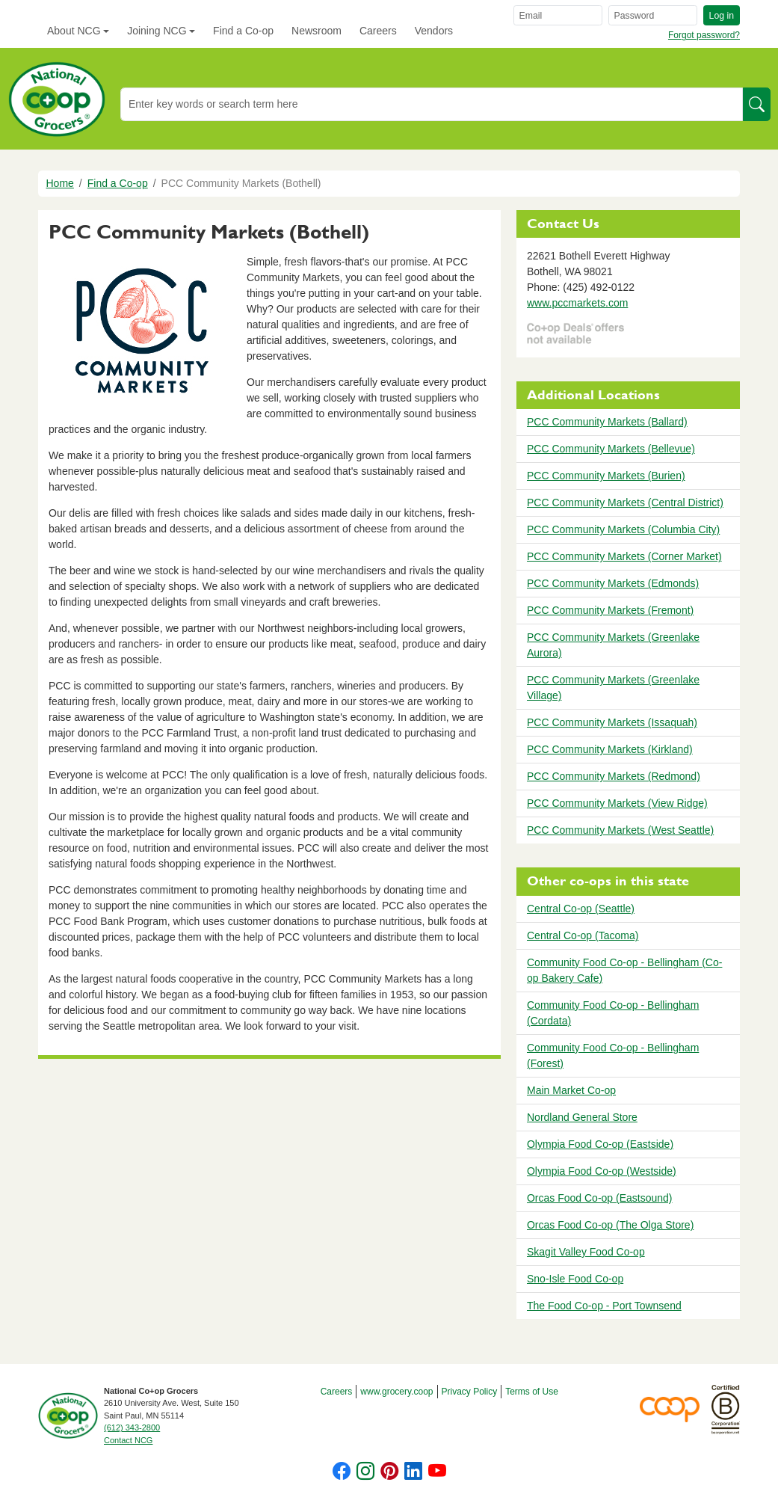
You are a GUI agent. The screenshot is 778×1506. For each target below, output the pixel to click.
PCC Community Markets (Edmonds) (613, 583)
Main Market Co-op (571, 1090)
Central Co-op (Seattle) (581, 909)
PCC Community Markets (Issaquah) (612, 722)
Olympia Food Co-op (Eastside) (600, 1144)
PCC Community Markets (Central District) (625, 502)
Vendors (434, 31)
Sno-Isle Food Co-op (575, 1279)
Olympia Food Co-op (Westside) (601, 1171)
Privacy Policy (470, 1391)
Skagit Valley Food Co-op (586, 1252)
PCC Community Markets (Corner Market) (624, 556)
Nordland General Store (582, 1117)
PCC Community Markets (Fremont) (610, 610)
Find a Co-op (243, 31)
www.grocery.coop (396, 1391)
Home (60, 183)
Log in (721, 15)
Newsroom (316, 31)
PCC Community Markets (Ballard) (607, 422)
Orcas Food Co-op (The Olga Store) (610, 1225)
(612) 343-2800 (132, 1427)
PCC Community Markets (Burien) (606, 476)
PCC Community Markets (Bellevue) (611, 449)
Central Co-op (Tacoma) (582, 935)
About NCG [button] (74, 31)
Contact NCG (128, 1440)
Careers (378, 31)
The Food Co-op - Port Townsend (604, 1306)
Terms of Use (531, 1391)
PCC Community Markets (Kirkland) (610, 749)
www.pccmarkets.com (577, 303)
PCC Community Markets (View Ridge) (617, 803)
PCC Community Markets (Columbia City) (623, 529)
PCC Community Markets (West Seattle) (620, 830)
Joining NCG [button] (156, 31)
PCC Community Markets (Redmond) (613, 776)
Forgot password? (704, 35)
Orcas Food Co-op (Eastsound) (600, 1198)
